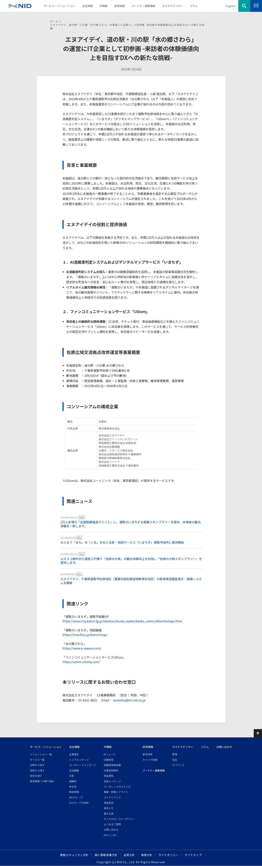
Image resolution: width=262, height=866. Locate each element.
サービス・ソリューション (46, 747)
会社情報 (74, 747)
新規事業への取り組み (42, 781)
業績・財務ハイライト (116, 792)
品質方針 (129, 855)
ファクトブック (112, 797)
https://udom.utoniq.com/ (81, 661)
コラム (205, 747)
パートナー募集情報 (154, 770)
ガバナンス (178, 765)
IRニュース (109, 754)
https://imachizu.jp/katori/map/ (84, 634)
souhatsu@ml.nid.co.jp (128, 700)
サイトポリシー (169, 855)
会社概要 (74, 770)
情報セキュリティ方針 (74, 855)
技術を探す (36, 775)
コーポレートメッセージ (82, 765)
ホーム (54, 21)
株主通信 (108, 775)
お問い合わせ (111, 829)
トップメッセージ (79, 759)
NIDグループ (76, 797)
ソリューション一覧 (41, 754)
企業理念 (74, 754)
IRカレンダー (111, 835)
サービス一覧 (37, 759)
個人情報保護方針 (106, 855)
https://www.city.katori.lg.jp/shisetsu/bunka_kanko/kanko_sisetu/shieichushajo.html (122, 621)
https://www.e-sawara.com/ (81, 648)
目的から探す (37, 770)
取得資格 (74, 792)
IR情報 (108, 747)
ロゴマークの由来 (79, 802)
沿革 (71, 775)
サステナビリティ (182, 747)
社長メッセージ (112, 781)
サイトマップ (193, 855)
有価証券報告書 (112, 765)
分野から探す (37, 765)
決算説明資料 (111, 770)
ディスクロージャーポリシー (119, 819)
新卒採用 (147, 754)
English (230, 6)
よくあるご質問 (112, 824)
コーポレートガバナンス (117, 786)
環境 (174, 754)
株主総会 (108, 802)
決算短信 (108, 759)
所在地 (72, 786)
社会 (174, 759)
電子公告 (108, 813)
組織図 (72, 781)
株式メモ (108, 808)
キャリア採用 (150, 759)
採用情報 (148, 747)
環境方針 (147, 855)
